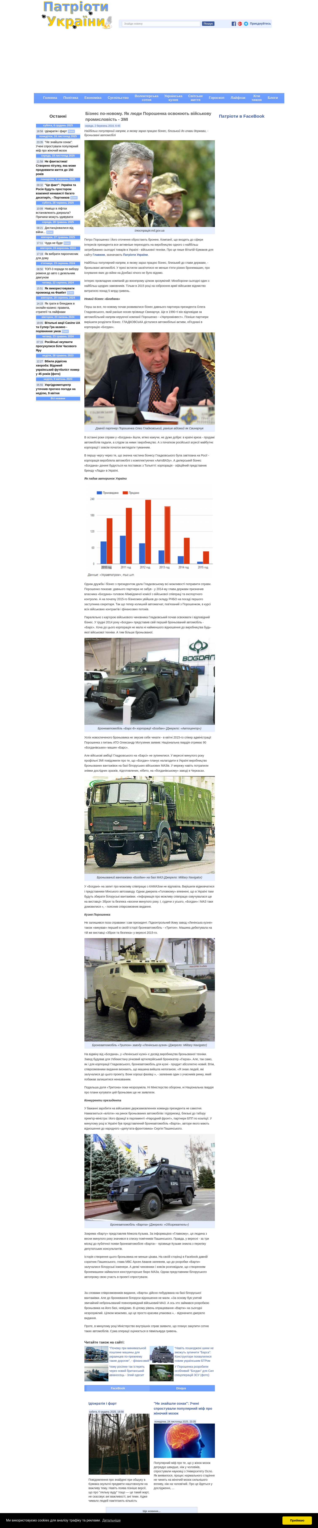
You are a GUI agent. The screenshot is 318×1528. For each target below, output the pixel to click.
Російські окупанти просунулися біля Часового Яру (56, 346)
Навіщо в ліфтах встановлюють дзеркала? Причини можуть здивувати (54, 213)
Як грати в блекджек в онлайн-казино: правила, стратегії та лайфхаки (55, 308)
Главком (99, 254)
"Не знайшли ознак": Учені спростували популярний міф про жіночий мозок (57, 146)
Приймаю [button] (297, 1520)
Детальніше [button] (111, 1520)
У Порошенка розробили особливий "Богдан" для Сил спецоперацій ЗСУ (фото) (194, 1371)
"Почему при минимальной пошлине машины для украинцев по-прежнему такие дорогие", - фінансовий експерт (129, 1356)
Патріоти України (135, 254)
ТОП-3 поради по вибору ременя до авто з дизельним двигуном (57, 273)
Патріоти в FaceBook (242, 116)
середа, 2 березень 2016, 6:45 (102, 125)
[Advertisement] (159, 61)
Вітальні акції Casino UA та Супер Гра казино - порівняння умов (58, 327)
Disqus (181, 1388)
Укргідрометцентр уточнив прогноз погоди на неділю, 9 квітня (56, 389)
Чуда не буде (54, 243)
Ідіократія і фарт (56, 131)
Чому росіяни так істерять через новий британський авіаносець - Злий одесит (127, 1371)
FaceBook (118, 1388)
